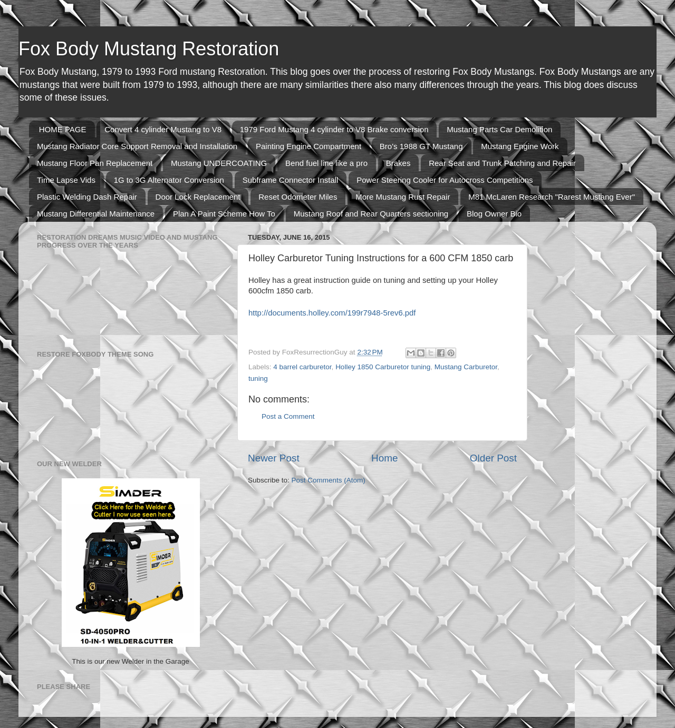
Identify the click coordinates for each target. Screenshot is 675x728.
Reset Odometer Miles (297, 196)
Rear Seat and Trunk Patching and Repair (502, 163)
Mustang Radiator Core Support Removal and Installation (137, 146)
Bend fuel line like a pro (326, 163)
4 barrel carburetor (302, 367)
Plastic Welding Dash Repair (87, 196)
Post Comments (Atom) (328, 480)
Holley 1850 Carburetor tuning (382, 367)
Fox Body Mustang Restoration (148, 49)
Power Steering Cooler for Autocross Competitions (444, 179)
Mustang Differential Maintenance (96, 213)
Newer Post (274, 458)
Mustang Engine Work (519, 146)
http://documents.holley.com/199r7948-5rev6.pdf (332, 313)
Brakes (398, 163)
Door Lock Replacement (198, 196)
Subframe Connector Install (291, 179)
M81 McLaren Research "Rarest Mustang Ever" (551, 196)
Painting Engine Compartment (308, 146)
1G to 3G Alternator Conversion (169, 179)
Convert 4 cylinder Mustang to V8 (162, 129)
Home (384, 458)
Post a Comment (288, 416)
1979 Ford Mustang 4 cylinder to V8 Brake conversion (334, 129)
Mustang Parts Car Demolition (499, 129)
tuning (258, 378)
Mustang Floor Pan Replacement (94, 163)
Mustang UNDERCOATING (219, 163)
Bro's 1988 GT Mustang (421, 146)
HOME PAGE (62, 129)
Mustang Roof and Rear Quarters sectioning (371, 213)
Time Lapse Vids (66, 179)
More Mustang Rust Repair (402, 196)
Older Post (493, 458)
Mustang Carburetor (466, 367)
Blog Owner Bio (494, 213)
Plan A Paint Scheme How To (224, 213)
